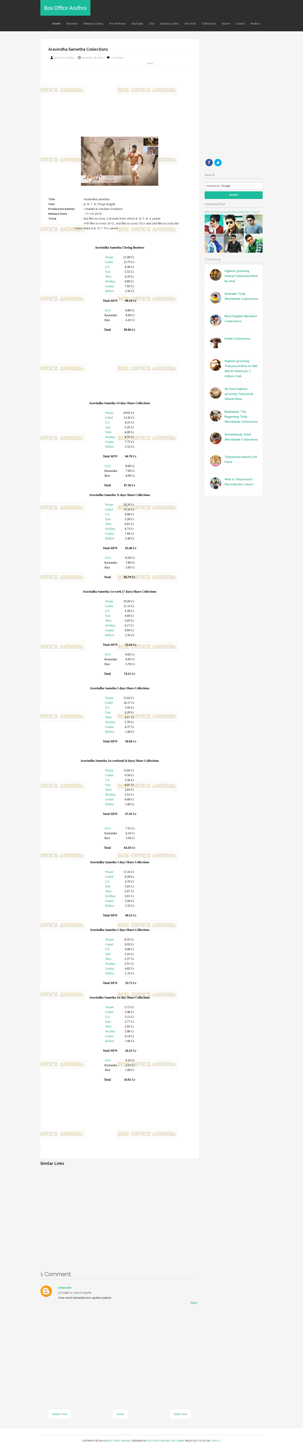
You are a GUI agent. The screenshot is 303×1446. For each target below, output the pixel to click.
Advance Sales (169, 23)
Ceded (240, 23)
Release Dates (93, 23)
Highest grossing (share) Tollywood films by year (241, 276)
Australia (137, 23)
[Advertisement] (119, 105)
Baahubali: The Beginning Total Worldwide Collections (241, 416)
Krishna (110, 281)
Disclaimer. (178, 1440)
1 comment (117, 57)
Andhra (255, 23)
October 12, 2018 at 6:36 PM (74, 1292)
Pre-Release (117, 23)
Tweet (149, 63)
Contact (215, 1440)
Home (56, 23)
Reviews (72, 23)
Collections (209, 23)
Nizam (226, 23)
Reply (194, 1302)
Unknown (64, 1287)
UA (107, 266)
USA (151, 23)
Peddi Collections (237, 338)
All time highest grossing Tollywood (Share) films (239, 394)
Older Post (180, 1414)
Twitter (218, 162)
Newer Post (59, 1414)
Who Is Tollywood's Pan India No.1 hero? (232, 212)
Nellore (109, 291)
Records (190, 23)
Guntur (109, 286)
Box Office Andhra (65, 7)
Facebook (209, 162)
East (108, 271)
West (108, 276)
